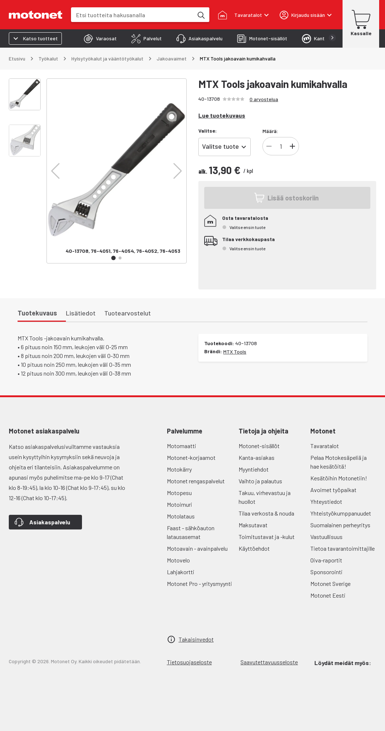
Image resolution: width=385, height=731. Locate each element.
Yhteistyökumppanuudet (340, 513)
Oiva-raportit (326, 560)
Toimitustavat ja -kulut (267, 536)
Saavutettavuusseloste (269, 661)
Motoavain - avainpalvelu (197, 548)
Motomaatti (181, 445)
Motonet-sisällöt (259, 445)
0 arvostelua (264, 99)
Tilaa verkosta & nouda (266, 513)
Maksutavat (253, 524)
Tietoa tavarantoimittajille (342, 548)
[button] (55, 171)
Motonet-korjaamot (191, 457)
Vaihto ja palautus (260, 480)
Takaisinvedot (196, 639)
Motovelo (178, 560)
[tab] (100, 38)
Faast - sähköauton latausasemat (190, 532)
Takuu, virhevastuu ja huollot (265, 497)
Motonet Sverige (330, 583)
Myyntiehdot (254, 469)
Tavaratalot (324, 445)
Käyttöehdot (254, 548)
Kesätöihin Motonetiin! (338, 478)
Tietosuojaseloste (189, 661)
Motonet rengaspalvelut (196, 480)
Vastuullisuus (326, 536)
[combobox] (132, 15)
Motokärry (179, 469)
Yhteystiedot (326, 501)
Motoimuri (179, 504)
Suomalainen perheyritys (340, 524)
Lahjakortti (180, 571)
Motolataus (181, 516)
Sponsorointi (326, 571)
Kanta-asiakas (256, 457)
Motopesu (179, 492)
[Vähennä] (269, 146)
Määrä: (270, 131)
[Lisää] (292, 146)
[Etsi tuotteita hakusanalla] (200, 14)
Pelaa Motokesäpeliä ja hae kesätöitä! (338, 462)
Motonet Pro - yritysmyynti (199, 583)
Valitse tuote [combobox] (220, 146)
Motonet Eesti (327, 595)
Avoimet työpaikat (333, 489)
